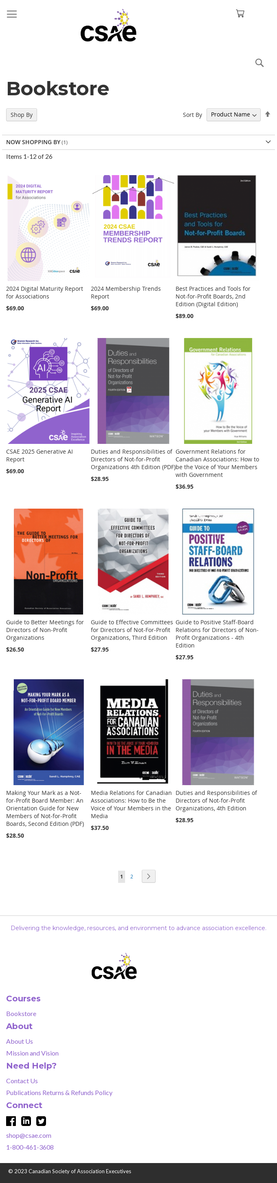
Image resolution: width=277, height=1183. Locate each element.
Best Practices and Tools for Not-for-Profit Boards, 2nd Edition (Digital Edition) (213, 296)
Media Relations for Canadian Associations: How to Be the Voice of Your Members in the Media (131, 804)
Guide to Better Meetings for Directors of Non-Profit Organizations (45, 629)
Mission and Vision (32, 1053)
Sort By (192, 114)
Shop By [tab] (22, 115)
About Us (19, 1041)
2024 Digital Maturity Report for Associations (44, 292)
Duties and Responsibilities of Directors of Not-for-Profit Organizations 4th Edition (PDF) (133, 459)
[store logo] (138, 25)
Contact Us (22, 1080)
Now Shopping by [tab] (33, 142)
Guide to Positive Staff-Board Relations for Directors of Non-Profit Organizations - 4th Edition (217, 633)
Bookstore (21, 1013)
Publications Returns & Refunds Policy (59, 1092)
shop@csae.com (28, 1135)
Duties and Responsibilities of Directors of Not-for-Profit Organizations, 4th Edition (216, 800)
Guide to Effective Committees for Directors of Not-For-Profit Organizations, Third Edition (132, 629)
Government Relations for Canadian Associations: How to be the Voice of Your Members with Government (217, 463)
